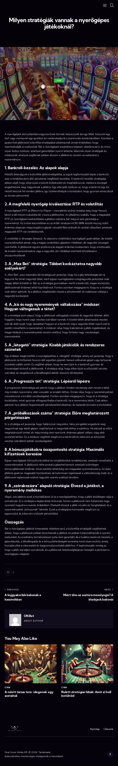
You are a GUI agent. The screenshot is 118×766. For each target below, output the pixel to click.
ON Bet (29, 616)
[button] (105, 5)
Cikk (59, 81)
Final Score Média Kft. (16, 752)
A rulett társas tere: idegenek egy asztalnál (29, 694)
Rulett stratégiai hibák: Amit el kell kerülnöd (86, 694)
